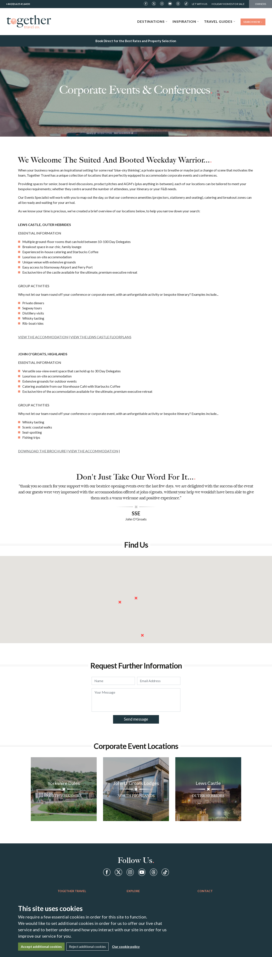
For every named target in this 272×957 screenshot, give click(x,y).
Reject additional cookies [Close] (87, 946)
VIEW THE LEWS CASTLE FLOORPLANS (100, 337)
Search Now (253, 21)
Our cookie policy (126, 946)
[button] (136, 598)
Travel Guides (219, 21)
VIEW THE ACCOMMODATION (43, 337)
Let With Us (199, 4)
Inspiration (186, 21)
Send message (136, 719)
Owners (260, 4)
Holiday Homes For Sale (228, 4)
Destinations (152, 21)
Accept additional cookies (41, 946)
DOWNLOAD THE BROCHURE (42, 451)
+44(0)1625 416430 (18, 4)
